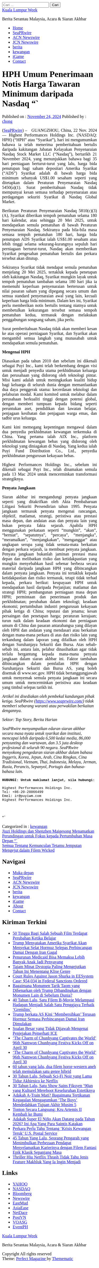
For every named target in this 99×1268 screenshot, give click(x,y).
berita (17, 47)
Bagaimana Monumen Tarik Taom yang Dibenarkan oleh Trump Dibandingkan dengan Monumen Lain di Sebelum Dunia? (52, 995)
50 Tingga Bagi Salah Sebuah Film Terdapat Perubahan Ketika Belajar (50, 940)
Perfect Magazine (31, 1263)
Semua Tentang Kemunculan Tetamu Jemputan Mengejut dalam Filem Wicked (42, 852)
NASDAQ (21, 1193)
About (18, 911)
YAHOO (20, 1189)
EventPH (20, 1231)
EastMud (20, 1208)
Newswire (21, 1203)
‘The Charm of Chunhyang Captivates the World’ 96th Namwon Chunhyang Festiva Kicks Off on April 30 (54, 1048)
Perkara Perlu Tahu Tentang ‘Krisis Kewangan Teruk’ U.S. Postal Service (52, 1135)
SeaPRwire (22, 32)
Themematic (62, 1263)
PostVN (19, 1222)
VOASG (20, 1227)
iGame (18, 56)
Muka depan (23, 877)
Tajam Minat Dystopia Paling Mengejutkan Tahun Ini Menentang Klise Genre (49, 973)
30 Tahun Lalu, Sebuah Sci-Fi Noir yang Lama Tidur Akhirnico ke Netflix (52, 1083)
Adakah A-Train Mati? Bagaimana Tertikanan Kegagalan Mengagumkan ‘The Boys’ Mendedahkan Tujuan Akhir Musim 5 (51, 1105)
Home (18, 28)
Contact (19, 61)
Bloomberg (22, 1198)
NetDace (20, 1217)
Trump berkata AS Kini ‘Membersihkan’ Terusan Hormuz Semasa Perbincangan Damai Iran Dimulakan (54, 1024)
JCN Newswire (25, 42)
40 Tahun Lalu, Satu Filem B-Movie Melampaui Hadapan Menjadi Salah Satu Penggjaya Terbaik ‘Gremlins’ (53, 1009)
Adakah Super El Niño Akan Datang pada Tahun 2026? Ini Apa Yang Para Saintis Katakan (54, 1126)
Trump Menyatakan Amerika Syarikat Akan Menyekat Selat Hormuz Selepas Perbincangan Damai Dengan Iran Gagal (52, 952)
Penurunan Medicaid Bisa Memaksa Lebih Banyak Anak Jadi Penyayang (49, 964)
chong (7, 121)
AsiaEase (21, 1212)
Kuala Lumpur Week (19, 10)
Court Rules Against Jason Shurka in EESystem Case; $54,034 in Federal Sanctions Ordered (53, 983)
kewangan (21, 51)
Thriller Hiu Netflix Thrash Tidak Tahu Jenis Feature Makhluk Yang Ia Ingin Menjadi (50, 1164)
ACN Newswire (26, 37)
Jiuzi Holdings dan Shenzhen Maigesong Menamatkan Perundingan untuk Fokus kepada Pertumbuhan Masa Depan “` (48, 841)
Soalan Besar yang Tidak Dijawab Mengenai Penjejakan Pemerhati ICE (50, 1035)
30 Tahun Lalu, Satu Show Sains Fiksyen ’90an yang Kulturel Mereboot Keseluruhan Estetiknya (54, 1092)
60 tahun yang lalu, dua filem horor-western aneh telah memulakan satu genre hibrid (54, 1073)
